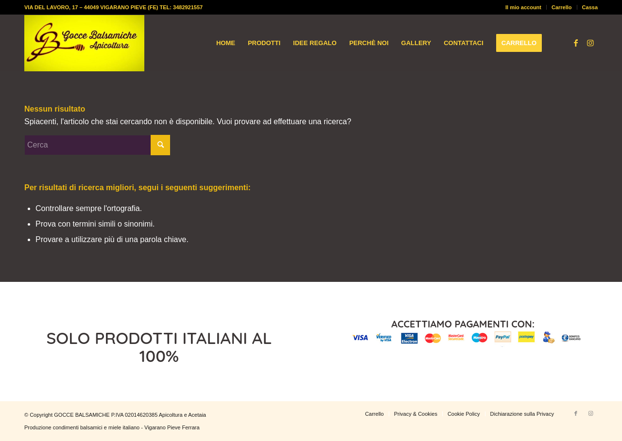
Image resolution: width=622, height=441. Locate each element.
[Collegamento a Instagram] (590, 42)
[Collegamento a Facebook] (576, 42)
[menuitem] (524, 7)
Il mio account (523, 7)
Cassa (590, 7)
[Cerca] (97, 145)
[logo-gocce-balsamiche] (84, 43)
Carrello (562, 7)
